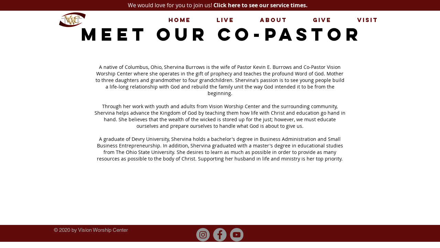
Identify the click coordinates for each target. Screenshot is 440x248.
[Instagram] (203, 234)
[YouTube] (236, 234)
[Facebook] (220, 234)
